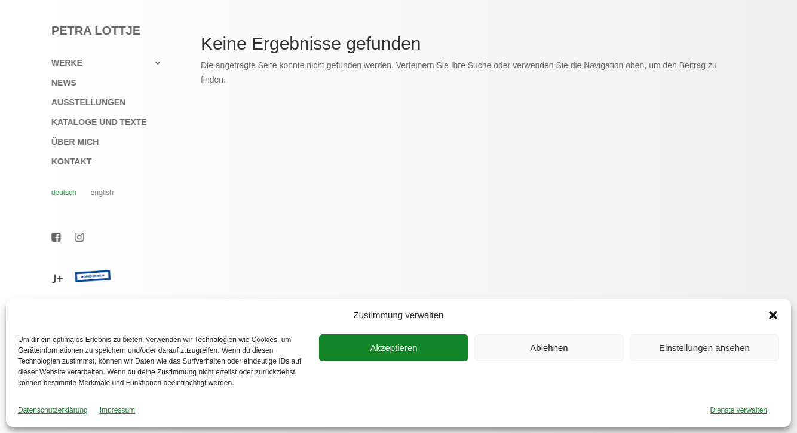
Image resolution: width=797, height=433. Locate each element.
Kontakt (65, 161)
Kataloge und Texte (92, 122)
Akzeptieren (393, 348)
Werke (60, 63)
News (57, 82)
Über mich (68, 142)
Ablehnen (549, 348)
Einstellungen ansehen (704, 348)
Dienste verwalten (738, 410)
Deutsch (57, 192)
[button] (773, 315)
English (95, 192)
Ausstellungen (82, 102)
